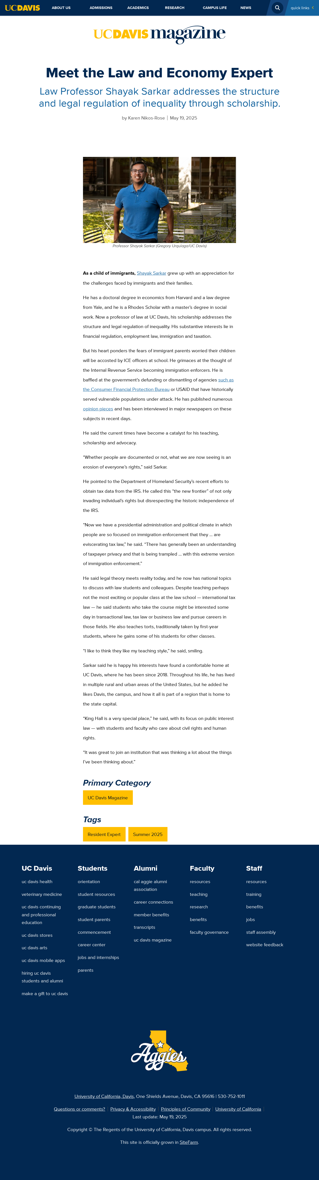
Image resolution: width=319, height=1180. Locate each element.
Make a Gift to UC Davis (45, 993)
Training (253, 894)
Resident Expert (104, 834)
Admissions (101, 7)
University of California (238, 1108)
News (245, 7)
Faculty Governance (209, 932)
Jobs (250, 919)
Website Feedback (264, 944)
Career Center (91, 944)
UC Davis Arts (34, 947)
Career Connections (153, 901)
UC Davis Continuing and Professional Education (41, 914)
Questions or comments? (79, 1108)
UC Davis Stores (37, 935)
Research (174, 7)
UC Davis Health (37, 881)
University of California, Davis (104, 1096)
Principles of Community (185, 1108)
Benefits (198, 919)
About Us (61, 7)
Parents (85, 969)
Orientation (89, 881)
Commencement (94, 932)
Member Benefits (151, 914)
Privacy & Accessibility (133, 1108)
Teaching (199, 894)
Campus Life (215, 7)
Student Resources (96, 894)
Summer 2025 (147, 834)
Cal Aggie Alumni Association (150, 885)
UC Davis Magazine (108, 797)
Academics (138, 7)
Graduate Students (97, 906)
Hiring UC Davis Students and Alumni (42, 976)
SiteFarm (189, 1142)
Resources (200, 881)
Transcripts (144, 927)
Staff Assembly (261, 932)
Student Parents (94, 919)
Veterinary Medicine (42, 894)
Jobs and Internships (98, 957)
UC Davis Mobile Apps (43, 960)
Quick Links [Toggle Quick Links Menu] (300, 8)
